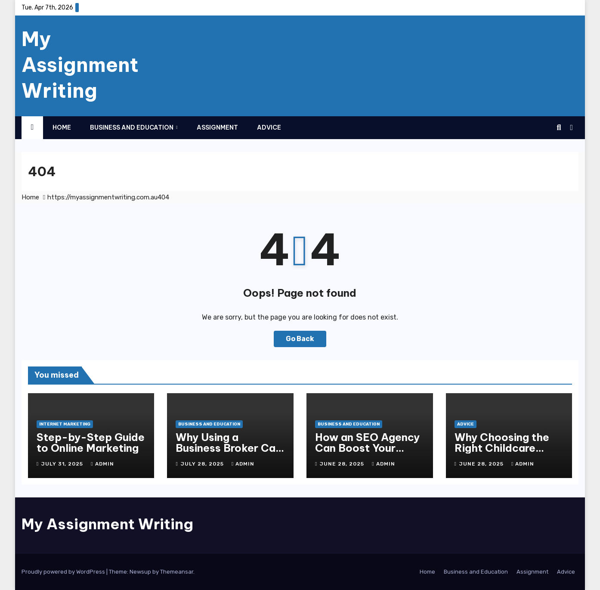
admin (102, 464)
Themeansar (176, 571)
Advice (269, 127)
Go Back (300, 339)
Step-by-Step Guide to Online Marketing (91, 442)
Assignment (217, 127)
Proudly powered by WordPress (64, 571)
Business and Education (132, 127)
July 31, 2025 (63, 464)
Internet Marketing (64, 424)
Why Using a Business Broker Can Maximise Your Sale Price (228, 453)
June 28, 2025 (343, 464)
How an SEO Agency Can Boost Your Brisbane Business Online (367, 453)
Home (62, 127)
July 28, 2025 (203, 464)
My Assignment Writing (80, 64)
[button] (559, 127)
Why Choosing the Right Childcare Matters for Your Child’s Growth (502, 453)
